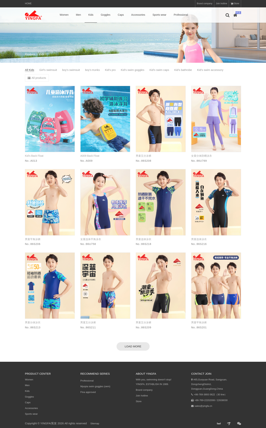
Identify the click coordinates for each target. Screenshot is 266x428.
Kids (90, 14)
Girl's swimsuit (48, 69)
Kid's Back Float (34, 155)
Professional (181, 14)
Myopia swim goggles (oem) (95, 386)
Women (64, 14)
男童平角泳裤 (32, 239)
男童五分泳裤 (143, 155)
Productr (31, 54)
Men (78, 14)
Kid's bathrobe (183, 69)
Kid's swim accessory (210, 69)
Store (235, 3)
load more (133, 346)
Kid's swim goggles (132, 69)
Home (28, 3)
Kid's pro (110, 69)
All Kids (29, 69)
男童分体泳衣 (32, 322)
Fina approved (88, 392)
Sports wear (159, 14)
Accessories (138, 14)
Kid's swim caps (159, 69)
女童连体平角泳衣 (90, 239)
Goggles (105, 14)
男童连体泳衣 (143, 239)
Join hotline (221, 3)
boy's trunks (92, 69)
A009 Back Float (89, 155)
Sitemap (94, 423)
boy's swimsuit (71, 69)
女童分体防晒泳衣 (201, 155)
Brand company (204, 3)
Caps (121, 14)
